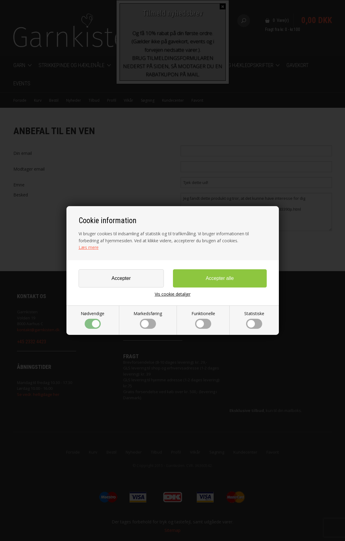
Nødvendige (92, 320)
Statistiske (254, 320)
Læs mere (89, 247)
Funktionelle (203, 320)
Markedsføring (148, 320)
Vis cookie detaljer (173, 294)
